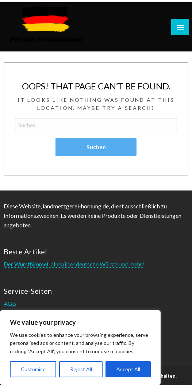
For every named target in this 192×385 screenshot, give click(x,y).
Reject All (81, 369)
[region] (80, 347)
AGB (10, 303)
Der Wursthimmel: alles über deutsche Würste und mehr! (74, 264)
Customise (33, 369)
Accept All (128, 369)
